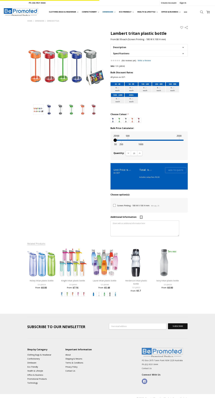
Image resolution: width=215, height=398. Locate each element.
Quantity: (119, 153)
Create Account (168, 3)
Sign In (183, 3)
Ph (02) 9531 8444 (37, 3)
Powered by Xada (180, 394)
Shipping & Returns (73, 354)
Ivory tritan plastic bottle (167, 280)
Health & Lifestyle (147, 12)
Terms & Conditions (74, 358)
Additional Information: (124, 216)
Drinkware (109, 12)
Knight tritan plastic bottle (73, 280)
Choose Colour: (120, 114)
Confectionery (90, 12)
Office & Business (171, 12)
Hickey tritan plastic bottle (41, 280)
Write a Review (144, 60)
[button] (149, 47)
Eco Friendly (126, 12)
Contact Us (70, 366)
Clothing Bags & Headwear (63, 12)
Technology (32, 378)
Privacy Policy (71, 362)
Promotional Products (37, 374)
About (68, 350)
